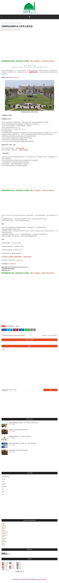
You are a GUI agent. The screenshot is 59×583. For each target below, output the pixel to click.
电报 (31, 61)
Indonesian (4, 535)
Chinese (4, 538)
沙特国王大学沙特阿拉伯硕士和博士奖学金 (18, 429)
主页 (2, 23)
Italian (3, 537)
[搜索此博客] (9, 390)
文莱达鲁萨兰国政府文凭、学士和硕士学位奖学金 (20, 436)
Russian (4, 533)
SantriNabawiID (15, 77)
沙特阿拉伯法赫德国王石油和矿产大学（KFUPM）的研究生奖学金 (23, 422)
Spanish (4, 527)
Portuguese (5, 532)
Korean (3, 545)
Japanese (4, 541)
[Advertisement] (29, 48)
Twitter (44, 61)
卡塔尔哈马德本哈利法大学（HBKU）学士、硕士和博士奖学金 (22, 443)
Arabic (3, 530)
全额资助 (4, 484)
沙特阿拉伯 (4, 486)
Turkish (3, 540)
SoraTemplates (23, 579)
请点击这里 (19, 260)
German (4, 525)
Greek (3, 543)
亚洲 (3, 491)
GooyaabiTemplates (41, 579)
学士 (3, 489)
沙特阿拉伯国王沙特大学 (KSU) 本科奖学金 (18, 450)
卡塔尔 (3, 481)
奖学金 (5, 23)
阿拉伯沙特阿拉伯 (10, 326)
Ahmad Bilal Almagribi (7, 29)
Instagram (37, 61)
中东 (3, 494)
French (3, 528)
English (3, 524)
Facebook (51, 61)
